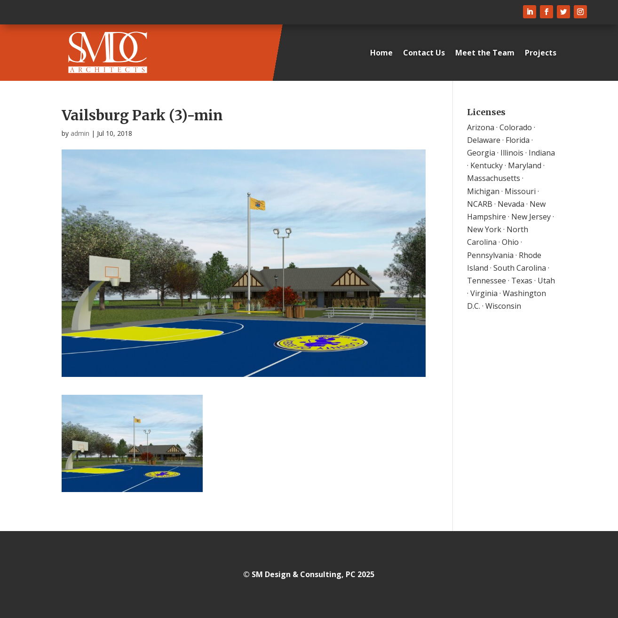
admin (80, 133)
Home (381, 52)
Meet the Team (485, 52)
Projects (540, 52)
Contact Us (424, 52)
